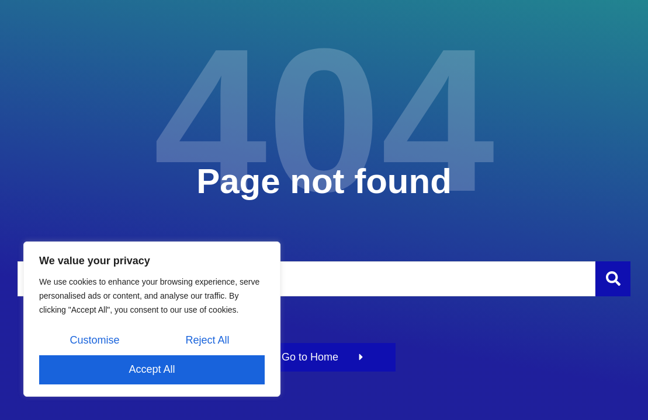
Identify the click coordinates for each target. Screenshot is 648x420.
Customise (94, 340)
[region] (151, 319)
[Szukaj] (612, 278)
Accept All (152, 369)
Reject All (207, 340)
